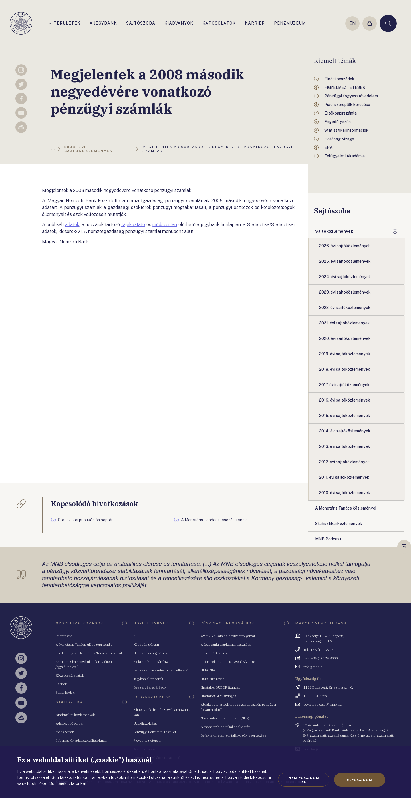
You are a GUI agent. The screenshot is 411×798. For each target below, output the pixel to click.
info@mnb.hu (314, 667)
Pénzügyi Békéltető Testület (155, 732)
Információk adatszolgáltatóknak (81, 740)
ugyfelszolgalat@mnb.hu (322, 704)
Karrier (61, 684)
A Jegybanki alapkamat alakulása (226, 644)
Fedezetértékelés (214, 653)
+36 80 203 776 (315, 696)
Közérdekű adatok (70, 675)
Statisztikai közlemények (75, 715)
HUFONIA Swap (213, 679)
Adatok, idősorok (69, 723)
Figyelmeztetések (147, 740)
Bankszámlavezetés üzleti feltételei (161, 670)
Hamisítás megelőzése (151, 653)
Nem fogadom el (303, 780)
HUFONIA (208, 670)
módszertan (164, 224)
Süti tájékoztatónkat (67, 783)
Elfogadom (359, 780)
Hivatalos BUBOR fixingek (220, 687)
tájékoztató (133, 224)
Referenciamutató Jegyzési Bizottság (229, 661)
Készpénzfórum (146, 644)
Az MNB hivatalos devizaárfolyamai (228, 636)
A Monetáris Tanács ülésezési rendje (84, 644)
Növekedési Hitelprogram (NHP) (225, 718)
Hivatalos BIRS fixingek (218, 696)
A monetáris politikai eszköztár (225, 727)
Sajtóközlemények (334, 231)
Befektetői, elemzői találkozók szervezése (233, 735)
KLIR (137, 636)
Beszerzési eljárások (150, 687)
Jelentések (64, 636)
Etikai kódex (65, 692)
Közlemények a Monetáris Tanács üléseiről (89, 653)
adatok (72, 224)
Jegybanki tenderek (148, 679)
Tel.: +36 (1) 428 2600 (320, 649)
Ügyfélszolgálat (145, 723)
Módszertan (65, 732)
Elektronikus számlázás (153, 661)
